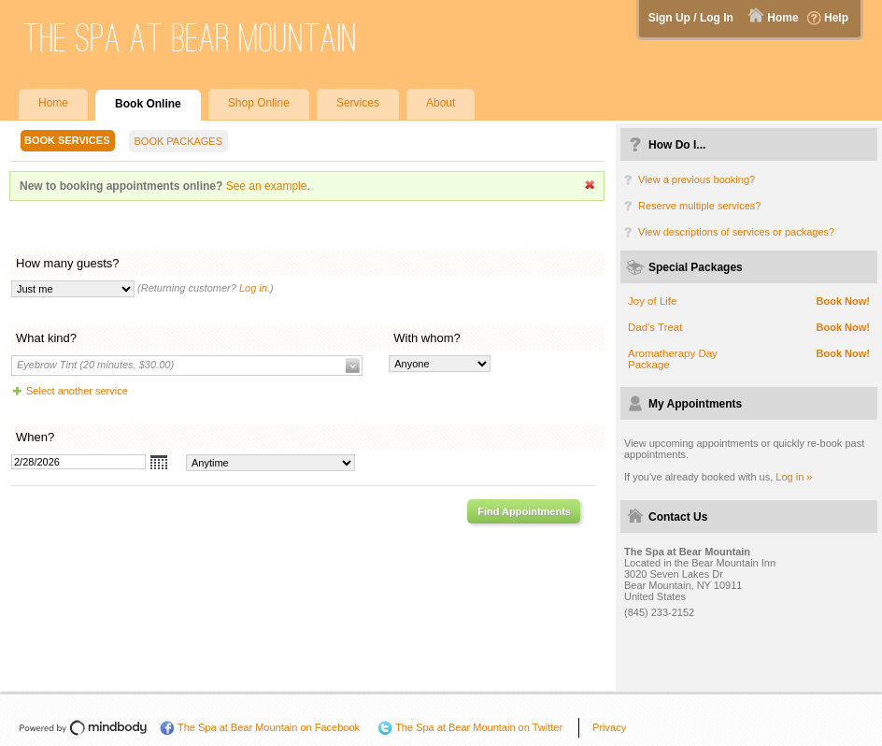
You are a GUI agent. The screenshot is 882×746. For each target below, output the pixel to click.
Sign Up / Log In (690, 17)
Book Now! (843, 301)
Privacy (609, 727)
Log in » (793, 476)
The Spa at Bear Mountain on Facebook (269, 727)
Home (782, 17)
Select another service (77, 390)
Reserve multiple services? (699, 205)
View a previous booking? (696, 179)
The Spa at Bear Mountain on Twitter (478, 727)
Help (836, 17)
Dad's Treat (655, 327)
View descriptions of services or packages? (736, 231)
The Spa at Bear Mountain (190, 38)
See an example (266, 186)
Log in (253, 288)
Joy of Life (652, 301)
